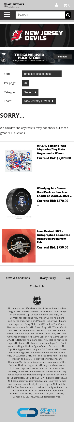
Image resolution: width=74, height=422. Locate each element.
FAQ (67, 278)
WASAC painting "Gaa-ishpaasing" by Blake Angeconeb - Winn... (52, 149)
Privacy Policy (47, 278)
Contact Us (37, 286)
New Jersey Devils (37, 101)
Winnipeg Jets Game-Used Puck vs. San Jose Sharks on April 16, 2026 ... (54, 192)
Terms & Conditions (17, 278)
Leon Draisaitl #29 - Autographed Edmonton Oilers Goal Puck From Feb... (53, 236)
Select (29, 92)
